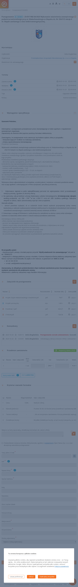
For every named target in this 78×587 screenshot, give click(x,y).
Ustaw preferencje (16, 577)
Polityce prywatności (61, 566)
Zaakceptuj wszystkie (47, 577)
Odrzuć (31, 577)
